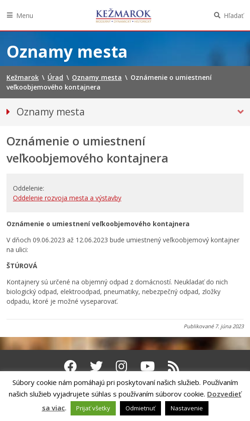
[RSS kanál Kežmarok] (173, 366)
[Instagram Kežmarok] (121, 366)
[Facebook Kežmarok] (70, 366)
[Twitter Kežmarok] (96, 366)
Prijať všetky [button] (93, 408)
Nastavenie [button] (187, 408)
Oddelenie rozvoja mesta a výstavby (67, 197)
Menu (24, 15)
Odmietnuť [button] (140, 408)
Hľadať (234, 15)
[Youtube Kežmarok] (147, 366)
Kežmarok (123, 15)
